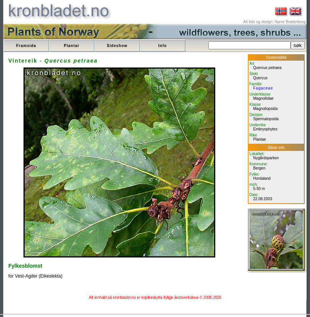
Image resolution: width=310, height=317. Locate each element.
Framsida (26, 46)
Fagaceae (263, 88)
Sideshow (117, 46)
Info (162, 46)
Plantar (72, 46)
